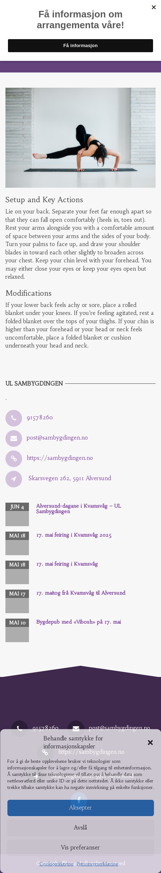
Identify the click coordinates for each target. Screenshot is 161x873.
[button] (150, 742)
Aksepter (80, 807)
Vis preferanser (80, 847)
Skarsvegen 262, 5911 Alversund (70, 478)
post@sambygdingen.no (57, 437)
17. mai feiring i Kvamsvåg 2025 (73, 535)
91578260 (40, 417)
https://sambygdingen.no (60, 457)
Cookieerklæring (56, 863)
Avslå (80, 827)
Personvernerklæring (97, 863)
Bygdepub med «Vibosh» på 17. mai (78, 622)
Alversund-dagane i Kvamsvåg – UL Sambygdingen (78, 509)
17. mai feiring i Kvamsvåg (67, 564)
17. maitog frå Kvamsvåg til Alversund (80, 593)
